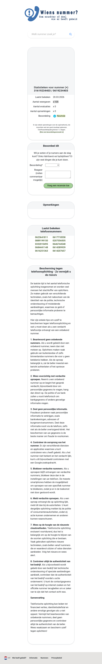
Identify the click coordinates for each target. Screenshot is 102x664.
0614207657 (59, 251)
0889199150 (41, 240)
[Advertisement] (51, 67)
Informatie (33, 658)
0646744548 (59, 244)
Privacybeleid (56, 658)
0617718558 (59, 237)
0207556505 (59, 240)
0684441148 (41, 247)
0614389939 (59, 247)
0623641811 (41, 237)
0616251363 (41, 251)
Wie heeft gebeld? (19, 658)
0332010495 (41, 244)
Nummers (44, 658)
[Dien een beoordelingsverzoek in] (52, 132)
